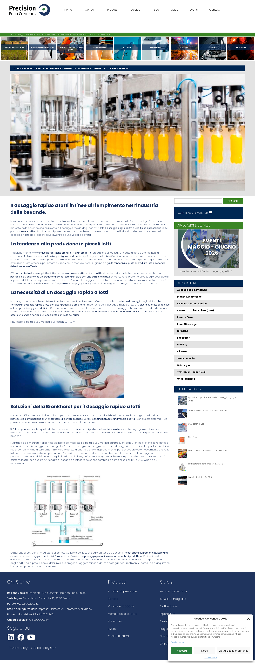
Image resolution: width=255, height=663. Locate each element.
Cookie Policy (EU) (43, 648)
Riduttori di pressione (122, 591)
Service (136, 10)
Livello (112, 629)
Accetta (182, 650)
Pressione (115, 621)
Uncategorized (186, 378)
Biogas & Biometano (14, 47)
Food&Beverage (99, 47)
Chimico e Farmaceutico (42, 47)
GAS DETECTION (118, 636)
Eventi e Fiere (185, 317)
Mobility (184, 47)
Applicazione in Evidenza (192, 290)
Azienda (90, 10)
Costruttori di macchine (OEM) (71, 48)
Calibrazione (169, 606)
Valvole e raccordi (121, 606)
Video (174, 10)
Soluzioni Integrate (173, 599)
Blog (156, 10)
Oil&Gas (212, 47)
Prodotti (113, 10)
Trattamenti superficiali (191, 372)
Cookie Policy (211, 657)
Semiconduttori (186, 358)
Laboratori (155, 47)
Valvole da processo (122, 614)
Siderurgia (241, 47)
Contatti (214, 10)
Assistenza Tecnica (173, 591)
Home (68, 10)
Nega (204, 650)
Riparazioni (167, 614)
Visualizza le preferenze (233, 650)
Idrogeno (127, 47)
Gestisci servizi (178, 642)
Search (233, 201)
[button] (248, 618)
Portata (113, 599)
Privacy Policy (18, 648)
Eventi (194, 10)
